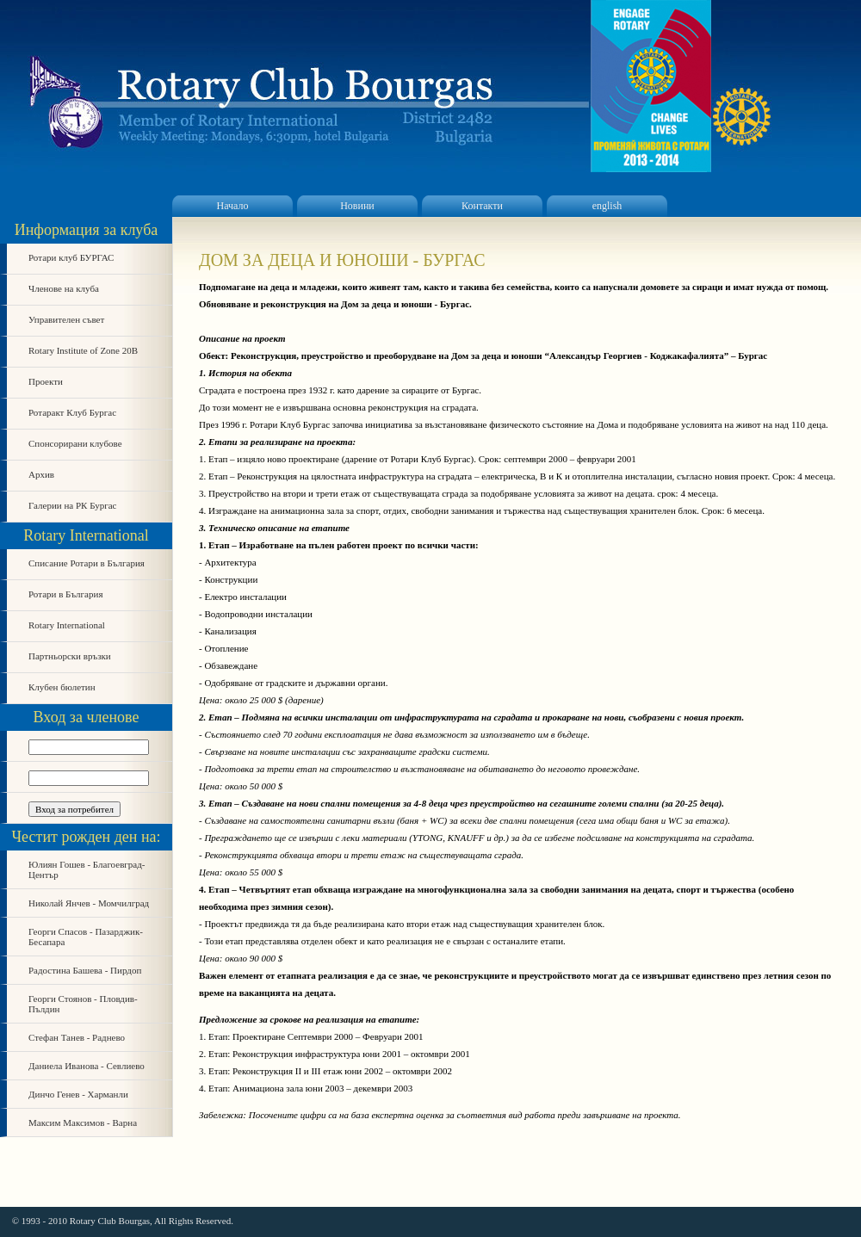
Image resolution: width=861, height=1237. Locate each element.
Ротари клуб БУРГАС (71, 257)
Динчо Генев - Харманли (78, 1094)
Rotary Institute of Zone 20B (83, 350)
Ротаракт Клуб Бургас (72, 412)
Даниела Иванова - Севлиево (86, 1066)
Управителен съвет (66, 319)
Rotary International (66, 625)
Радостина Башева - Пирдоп (84, 970)
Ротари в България (65, 594)
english (607, 206)
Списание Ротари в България (86, 563)
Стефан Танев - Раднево (76, 1037)
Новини (357, 206)
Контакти (482, 206)
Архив (41, 474)
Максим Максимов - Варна (82, 1122)
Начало (233, 206)
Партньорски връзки (69, 656)
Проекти (45, 381)
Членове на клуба (63, 288)
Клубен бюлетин (62, 687)
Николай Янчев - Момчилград (88, 903)
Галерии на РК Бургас (72, 505)
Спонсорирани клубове (75, 443)
